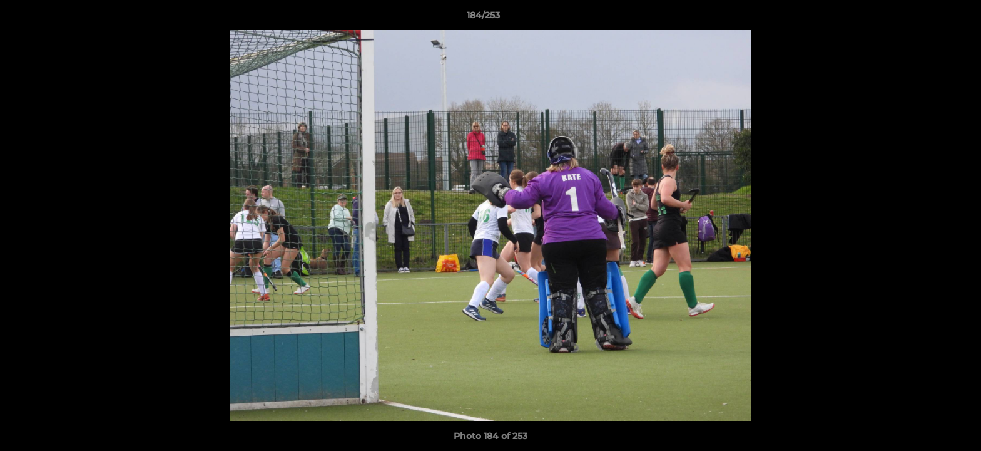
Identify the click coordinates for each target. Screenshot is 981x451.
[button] (928, 18)
